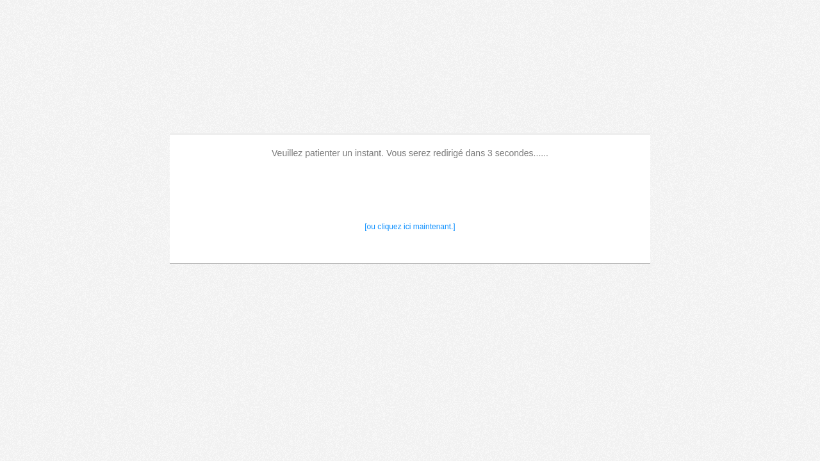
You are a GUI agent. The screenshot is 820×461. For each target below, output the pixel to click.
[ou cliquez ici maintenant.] (410, 226)
